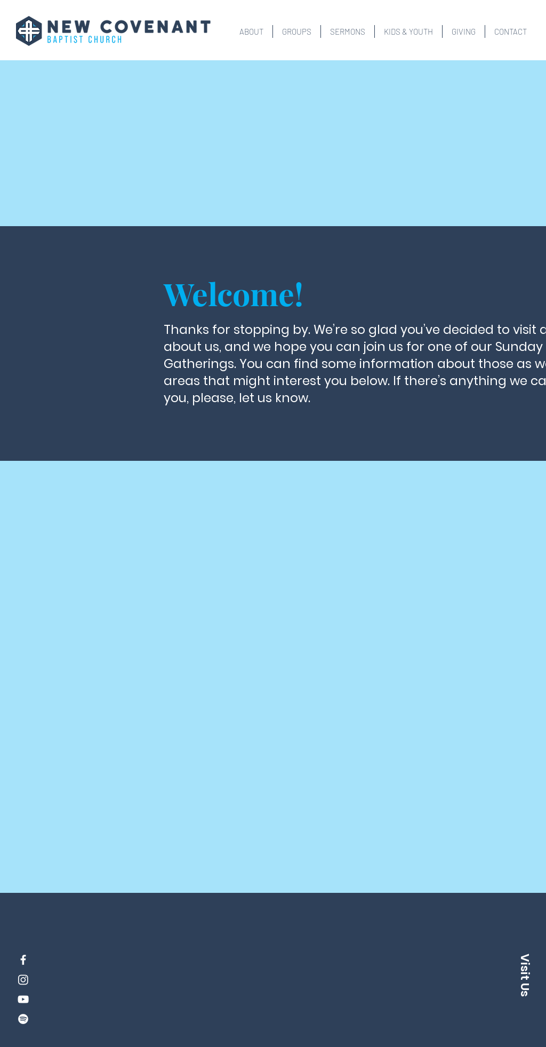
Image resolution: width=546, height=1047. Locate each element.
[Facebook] (23, 959)
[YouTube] (23, 999)
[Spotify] (23, 1019)
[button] (251, 31)
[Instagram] (23, 979)
